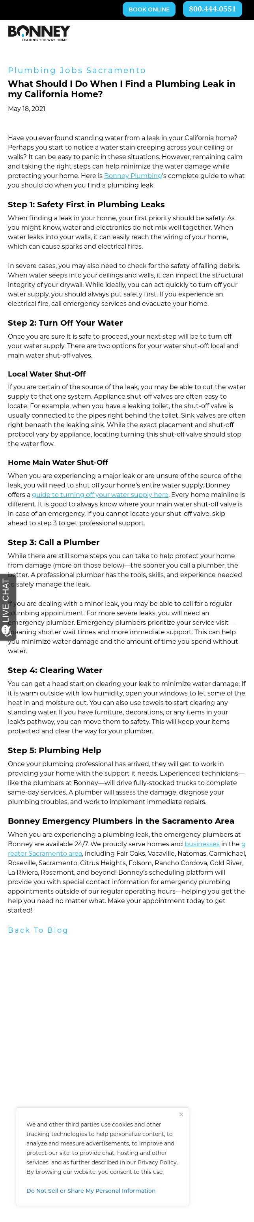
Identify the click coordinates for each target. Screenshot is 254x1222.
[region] (102, 1157)
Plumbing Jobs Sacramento (77, 71)
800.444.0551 (212, 9)
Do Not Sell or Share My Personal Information (91, 1190)
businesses (202, 845)
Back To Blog (38, 931)
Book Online (149, 10)
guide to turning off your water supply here (100, 495)
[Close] (181, 1114)
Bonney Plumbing (133, 176)
